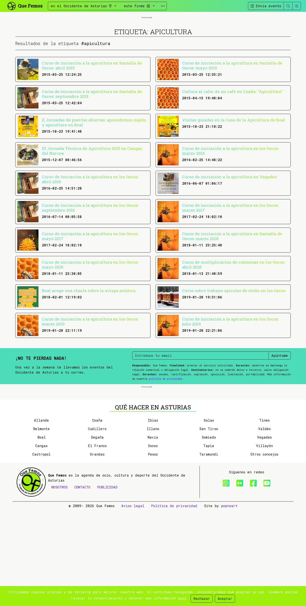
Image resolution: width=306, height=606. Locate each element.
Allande (41, 516)
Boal (41, 533)
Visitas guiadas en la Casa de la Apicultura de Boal (233, 167)
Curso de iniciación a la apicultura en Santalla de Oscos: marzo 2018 (232, 284)
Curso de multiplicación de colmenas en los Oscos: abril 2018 (233, 312)
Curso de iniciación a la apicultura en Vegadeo (229, 224)
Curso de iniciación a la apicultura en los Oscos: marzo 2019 (90, 369)
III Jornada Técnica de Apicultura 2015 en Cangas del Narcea (92, 199)
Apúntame (279, 403)
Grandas (97, 550)
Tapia (208, 541)
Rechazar (201, 598)
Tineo (264, 516)
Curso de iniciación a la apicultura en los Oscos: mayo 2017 (90, 284)
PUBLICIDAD (107, 583)
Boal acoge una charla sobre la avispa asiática (89, 338)
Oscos (153, 541)
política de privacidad (165, 426)
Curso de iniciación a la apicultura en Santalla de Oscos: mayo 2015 (232, 113)
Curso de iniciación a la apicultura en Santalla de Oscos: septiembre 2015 (92, 142)
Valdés (264, 524)
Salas (209, 516)
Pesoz (153, 550)
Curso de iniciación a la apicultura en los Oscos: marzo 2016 (230, 199)
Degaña (97, 533)
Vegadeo (264, 533)
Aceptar (225, 598)
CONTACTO (82, 583)
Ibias (153, 516)
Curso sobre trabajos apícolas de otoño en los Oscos (234, 338)
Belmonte (41, 524)
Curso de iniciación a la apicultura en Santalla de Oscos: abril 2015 (92, 113)
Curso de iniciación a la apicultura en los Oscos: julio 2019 (230, 369)
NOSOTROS (59, 583)
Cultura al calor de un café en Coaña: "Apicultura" (232, 139)
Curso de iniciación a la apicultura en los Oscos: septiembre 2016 (90, 255)
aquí (182, 598)
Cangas (41, 541)
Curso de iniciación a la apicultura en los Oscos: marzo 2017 (230, 255)
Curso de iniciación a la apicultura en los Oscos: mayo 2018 (90, 312)
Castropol (41, 550)
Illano (153, 524)
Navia (153, 533)
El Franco (97, 541)
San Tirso (208, 524)
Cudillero (97, 524)
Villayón (264, 541)
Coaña (97, 516)
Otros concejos (264, 550)
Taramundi (208, 550)
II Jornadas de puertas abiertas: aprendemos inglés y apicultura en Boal (94, 170)
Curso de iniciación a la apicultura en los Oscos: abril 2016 (90, 227)
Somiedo (209, 533)
